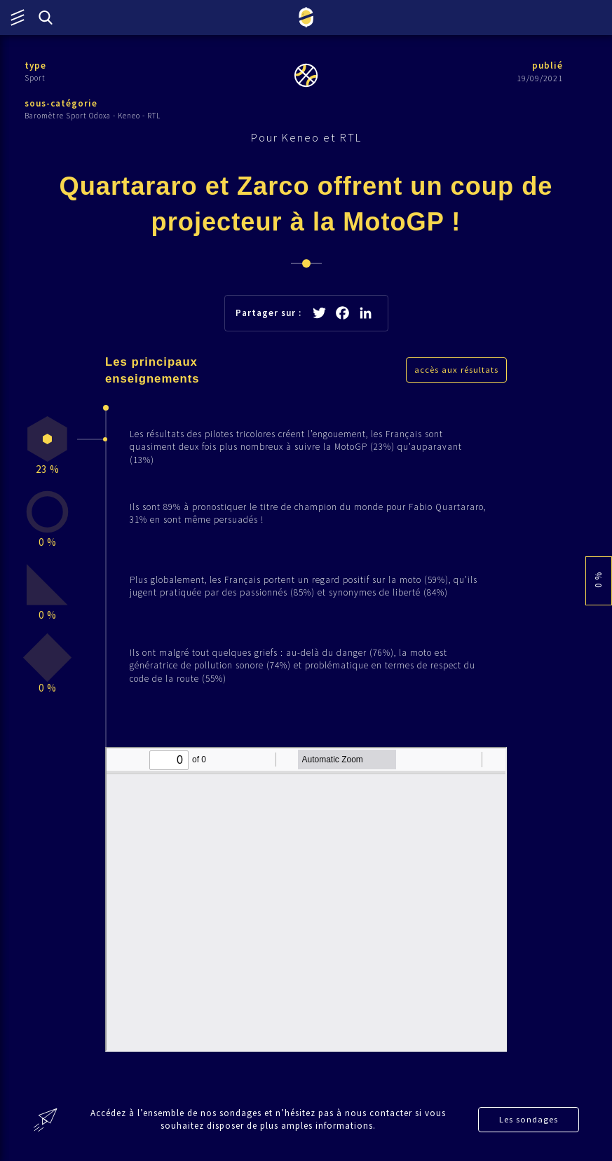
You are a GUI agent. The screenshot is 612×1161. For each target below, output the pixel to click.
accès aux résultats (456, 370)
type (35, 65)
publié (547, 65)
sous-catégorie (61, 103)
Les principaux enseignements (152, 370)
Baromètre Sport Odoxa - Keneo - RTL (93, 116)
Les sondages (528, 1119)
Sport (35, 78)
